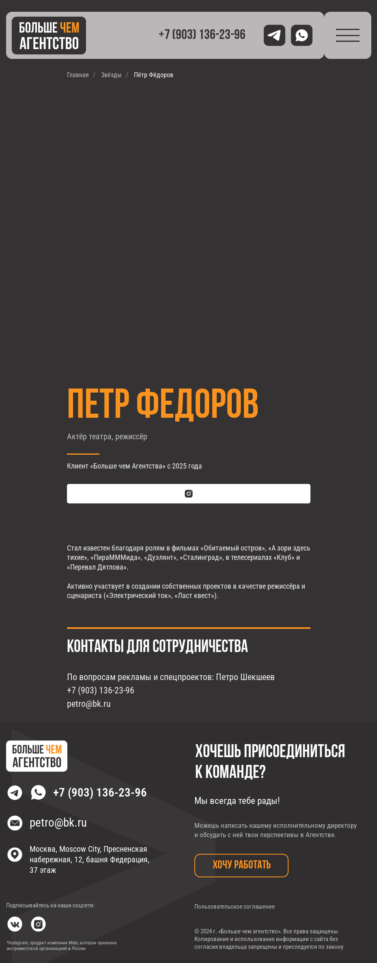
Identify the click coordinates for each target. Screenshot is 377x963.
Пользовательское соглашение (234, 906)
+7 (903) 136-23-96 (100, 792)
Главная (78, 75)
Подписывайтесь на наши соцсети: (50, 905)
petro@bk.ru (58, 822)
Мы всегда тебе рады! (237, 800)
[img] (49, 35)
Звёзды (111, 75)
